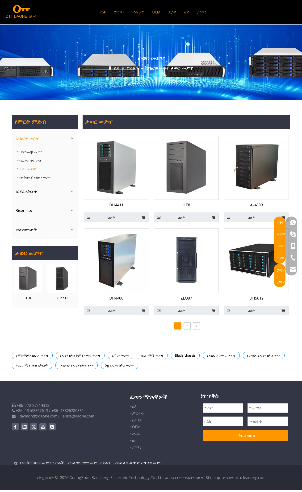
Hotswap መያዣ (30, 154)
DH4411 (116, 207)
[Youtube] (42, 429)
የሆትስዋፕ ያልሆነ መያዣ (35, 179)
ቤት (103, 13)
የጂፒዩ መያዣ (120, 357)
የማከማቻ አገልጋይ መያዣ (32, 357)
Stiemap (213, 479)
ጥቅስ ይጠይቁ (245, 437)
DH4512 (62, 300)
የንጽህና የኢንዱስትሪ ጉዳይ (264, 357)
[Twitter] (33, 429)
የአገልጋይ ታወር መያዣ (221, 357)
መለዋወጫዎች (26, 231)
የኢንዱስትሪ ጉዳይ (30, 162)
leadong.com (254, 479)
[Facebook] (15, 429)
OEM (155, 13)
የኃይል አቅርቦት (26, 193)
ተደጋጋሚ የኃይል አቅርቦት (32, 367)
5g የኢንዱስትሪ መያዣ (119, 367)
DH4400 (116, 300)
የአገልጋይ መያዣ (27, 140)
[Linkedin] (24, 429)
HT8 (28, 300)
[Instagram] (52, 429)
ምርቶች (119, 13)
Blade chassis (185, 357)
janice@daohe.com (78, 418)
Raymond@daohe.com (37, 418)
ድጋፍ (172, 13)
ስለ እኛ (138, 13)
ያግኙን (201, 13)
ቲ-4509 (256, 207)
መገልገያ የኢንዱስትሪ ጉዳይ (76, 367)
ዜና (186, 13)
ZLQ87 (186, 300)
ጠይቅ (99, 219)
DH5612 (256, 300)
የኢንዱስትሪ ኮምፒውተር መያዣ (80, 357)
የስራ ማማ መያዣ (152, 357)
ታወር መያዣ (27, 171)
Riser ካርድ (24, 212)
